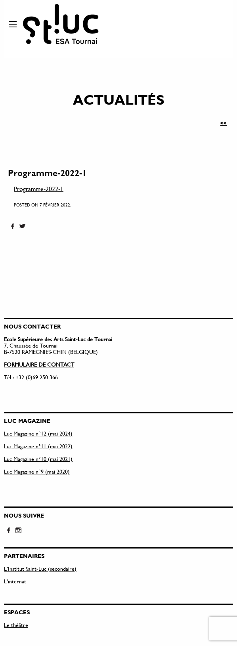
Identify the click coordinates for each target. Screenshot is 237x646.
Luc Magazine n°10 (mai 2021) (38, 459)
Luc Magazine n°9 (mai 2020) (37, 471)
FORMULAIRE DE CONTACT (39, 364)
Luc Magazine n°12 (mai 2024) (38, 433)
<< (223, 122)
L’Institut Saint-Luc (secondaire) (40, 568)
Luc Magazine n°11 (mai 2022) (38, 446)
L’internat (15, 581)
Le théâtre (16, 625)
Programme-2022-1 (38, 188)
